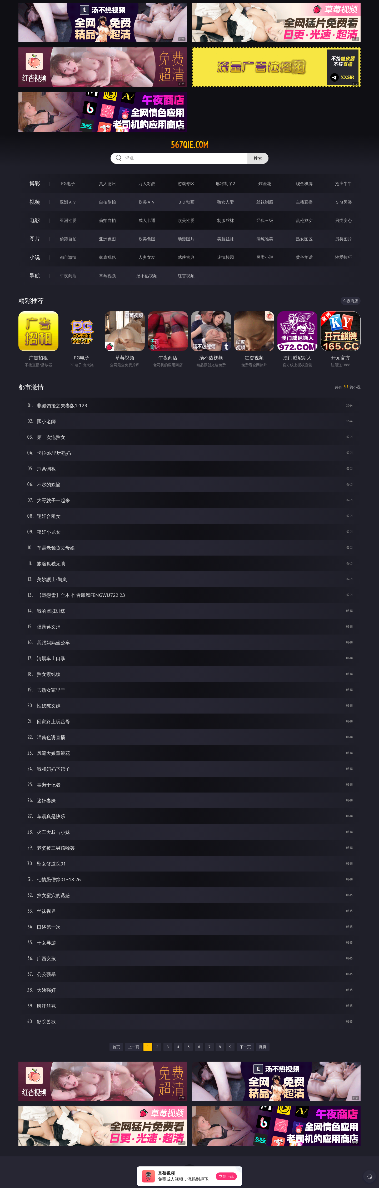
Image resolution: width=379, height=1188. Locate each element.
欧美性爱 (186, 220)
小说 (34, 257)
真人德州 (107, 183)
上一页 (133, 1046)
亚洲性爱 (68, 220)
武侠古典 (186, 257)
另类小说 (264, 257)
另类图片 (343, 239)
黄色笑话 (304, 257)
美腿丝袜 (225, 239)
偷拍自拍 (107, 220)
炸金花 (264, 183)
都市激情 (68, 257)
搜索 (258, 158)
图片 (34, 238)
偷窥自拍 (68, 239)
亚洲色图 (107, 239)
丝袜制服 (264, 202)
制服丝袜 (225, 220)
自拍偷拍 (107, 202)
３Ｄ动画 (186, 202)
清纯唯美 (264, 239)
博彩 (34, 183)
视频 (34, 201)
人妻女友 (146, 257)
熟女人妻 (225, 202)
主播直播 (304, 202)
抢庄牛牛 (343, 183)
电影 (34, 220)
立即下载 (226, 1176)
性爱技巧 (343, 257)
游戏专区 (186, 183)
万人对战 (146, 183)
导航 (34, 275)
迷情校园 (225, 257)
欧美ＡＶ (146, 202)
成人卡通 (146, 220)
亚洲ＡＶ (68, 202)
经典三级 (264, 220)
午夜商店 (68, 276)
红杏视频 (186, 276)
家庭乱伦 (107, 257)
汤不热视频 (146, 276)
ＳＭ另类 (343, 202)
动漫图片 (186, 239)
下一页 (245, 1046)
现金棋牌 (304, 183)
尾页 (262, 1046)
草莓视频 (107, 276)
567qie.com (189, 145)
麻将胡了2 (225, 183)
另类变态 (343, 220)
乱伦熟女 (304, 220)
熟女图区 (304, 239)
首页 (116, 1046)
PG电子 (68, 183)
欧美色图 (146, 239)
